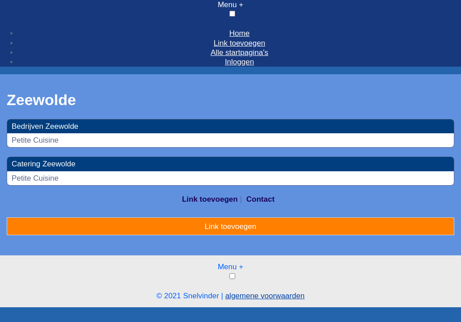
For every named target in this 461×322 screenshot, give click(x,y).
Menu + (230, 4)
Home (239, 33)
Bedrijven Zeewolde (45, 126)
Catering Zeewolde (44, 164)
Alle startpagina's (239, 52)
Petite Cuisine (35, 140)
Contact (260, 199)
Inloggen (239, 62)
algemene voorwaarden (265, 296)
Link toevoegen (239, 43)
